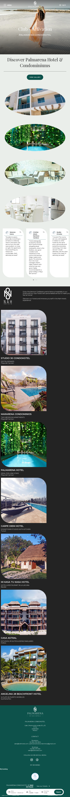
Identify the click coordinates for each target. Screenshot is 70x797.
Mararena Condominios (16, 414)
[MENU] (4, 5)
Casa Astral (9, 638)
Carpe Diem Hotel (12, 526)
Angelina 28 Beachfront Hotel (21, 694)
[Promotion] (48, 793)
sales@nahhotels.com (35, 750)
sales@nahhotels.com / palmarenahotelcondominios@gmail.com (35, 744)
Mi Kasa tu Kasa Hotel (15, 582)
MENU (9, 5)
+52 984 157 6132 (35, 749)
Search (58, 792)
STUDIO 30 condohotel (15, 358)
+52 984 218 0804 (35, 742)
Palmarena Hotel (12, 470)
